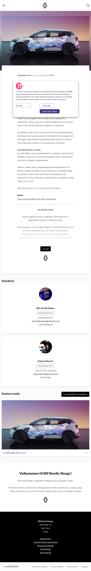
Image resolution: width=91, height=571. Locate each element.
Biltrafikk (31, 199)
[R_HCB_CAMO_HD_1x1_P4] (45, 425)
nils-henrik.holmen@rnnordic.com (45, 321)
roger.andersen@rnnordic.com (45, 374)
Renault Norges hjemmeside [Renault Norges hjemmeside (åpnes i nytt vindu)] (45, 542)
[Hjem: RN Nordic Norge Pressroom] (45, 5)
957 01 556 (45, 377)
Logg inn (84, 566)
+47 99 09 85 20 (45, 324)
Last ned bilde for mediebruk (75, 394)
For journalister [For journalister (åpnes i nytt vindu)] (57, 566)
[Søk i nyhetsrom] (88, 5)
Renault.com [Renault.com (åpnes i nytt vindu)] (45, 538)
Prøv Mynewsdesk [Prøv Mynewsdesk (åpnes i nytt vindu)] (39, 566)
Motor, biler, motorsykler (46, 199)
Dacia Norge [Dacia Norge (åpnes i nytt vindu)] (45, 549)
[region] (45, 99)
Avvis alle (47, 105)
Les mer (45, 249)
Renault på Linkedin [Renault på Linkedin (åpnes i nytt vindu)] (45, 545)
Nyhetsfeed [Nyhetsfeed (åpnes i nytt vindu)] (72, 566)
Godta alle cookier (49, 111)
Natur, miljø (22, 199)
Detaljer (19, 105)
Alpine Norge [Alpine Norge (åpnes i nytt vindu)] (45, 552)
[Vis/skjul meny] (3, 5)
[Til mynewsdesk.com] (11, 566)
